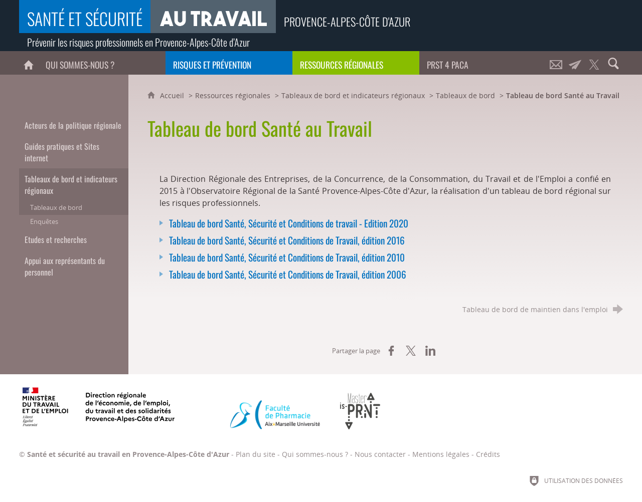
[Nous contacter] (556, 63)
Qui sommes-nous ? (315, 454)
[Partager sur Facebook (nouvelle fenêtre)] (391, 350)
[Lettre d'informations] (575, 63)
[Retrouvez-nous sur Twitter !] (594, 63)
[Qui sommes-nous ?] (101, 63)
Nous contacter (380, 454)
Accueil (173, 95)
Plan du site (255, 454)
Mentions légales (440, 454)
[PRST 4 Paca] (482, 63)
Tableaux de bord (465, 95)
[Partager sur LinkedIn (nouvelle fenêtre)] (430, 350)
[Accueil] (28, 63)
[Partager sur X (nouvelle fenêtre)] (410, 350)
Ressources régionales (232, 95)
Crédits (488, 454)
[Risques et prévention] (229, 63)
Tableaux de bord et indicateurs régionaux (353, 95)
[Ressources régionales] (355, 63)
